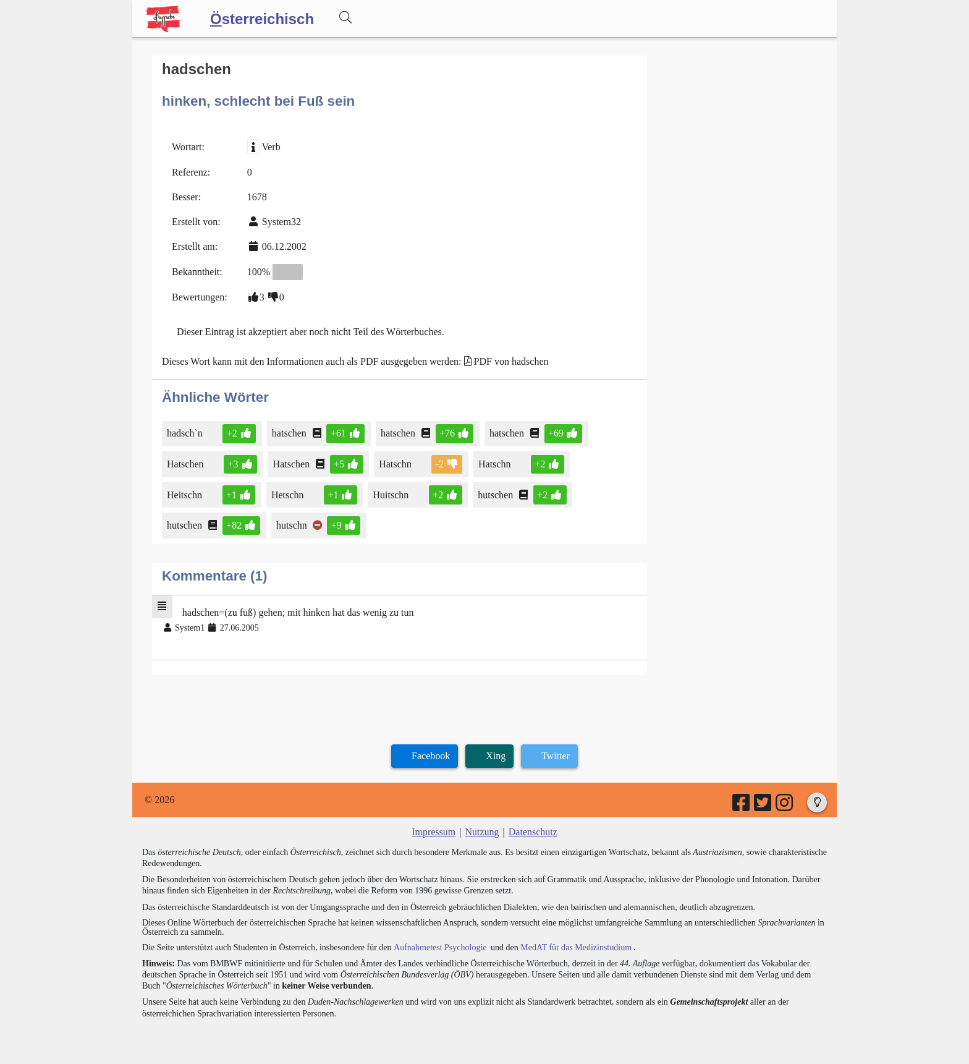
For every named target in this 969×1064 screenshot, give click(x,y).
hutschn (292, 525)
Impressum (433, 832)
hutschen (496, 494)
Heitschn (185, 494)
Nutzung (482, 832)
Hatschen (186, 464)
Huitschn (391, 494)
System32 (281, 221)
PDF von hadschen (511, 361)
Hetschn (288, 494)
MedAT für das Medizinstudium (575, 947)
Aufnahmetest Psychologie (439, 947)
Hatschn (396, 464)
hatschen (290, 433)
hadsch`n (186, 433)
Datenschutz (533, 832)
